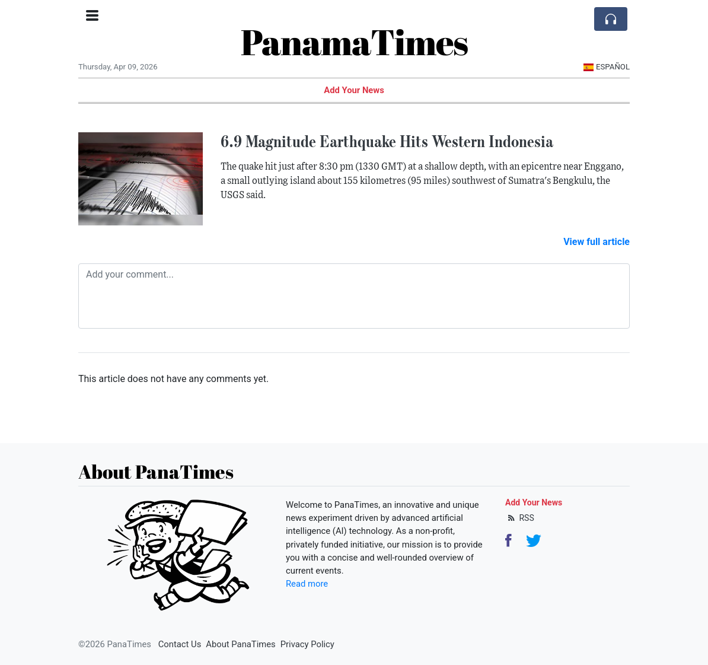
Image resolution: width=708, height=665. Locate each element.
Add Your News (354, 90)
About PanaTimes (240, 644)
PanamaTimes (354, 41)
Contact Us (180, 644)
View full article (596, 241)
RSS (519, 518)
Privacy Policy (307, 644)
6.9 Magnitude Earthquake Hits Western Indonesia (387, 141)
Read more (307, 583)
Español (606, 66)
